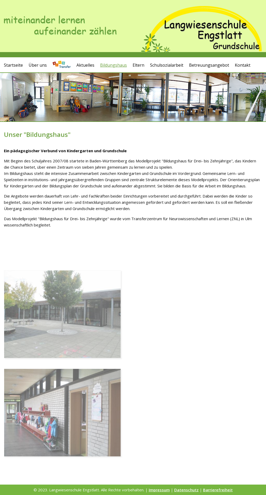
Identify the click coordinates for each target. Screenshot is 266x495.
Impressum (159, 489)
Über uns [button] (38, 65)
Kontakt (242, 65)
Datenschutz (186, 489)
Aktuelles (85, 65)
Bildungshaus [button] (113, 65)
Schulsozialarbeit (166, 65)
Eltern (138, 65)
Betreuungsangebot (209, 65)
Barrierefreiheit (218, 489)
